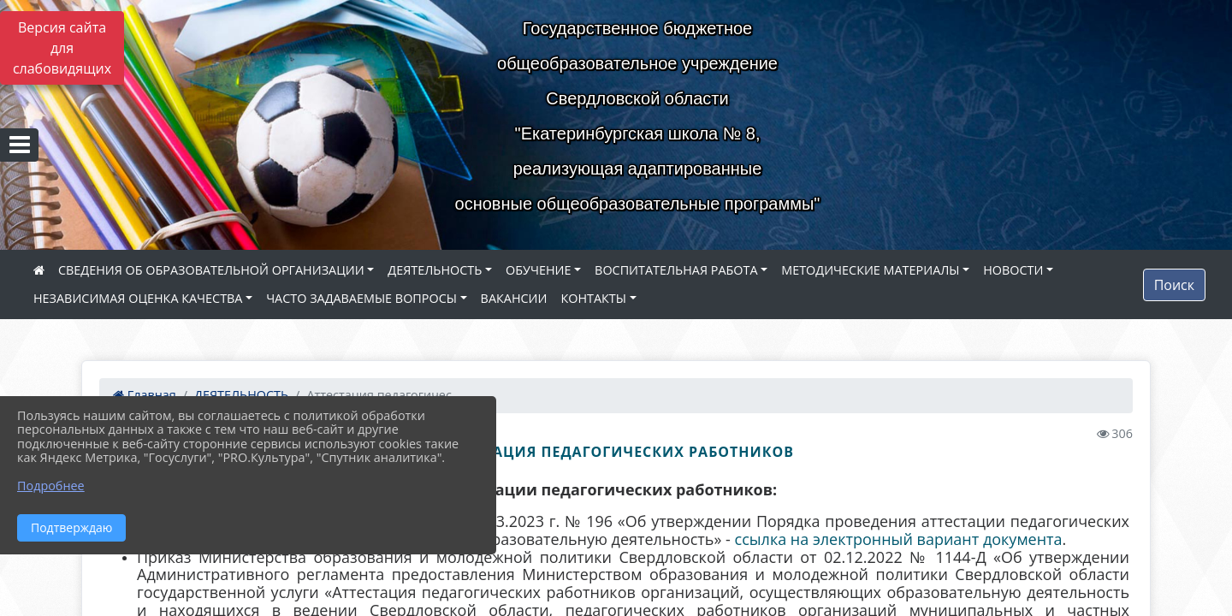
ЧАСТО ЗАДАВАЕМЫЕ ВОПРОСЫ (361, 298)
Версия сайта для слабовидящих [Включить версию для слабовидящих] (62, 48)
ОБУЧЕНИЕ (538, 270)
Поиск (1174, 284)
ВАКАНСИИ (514, 298)
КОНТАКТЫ (593, 298)
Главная (144, 395)
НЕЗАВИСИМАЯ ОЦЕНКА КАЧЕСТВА (137, 298)
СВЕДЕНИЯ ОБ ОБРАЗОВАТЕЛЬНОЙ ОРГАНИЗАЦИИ (211, 270)
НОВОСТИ (1013, 270)
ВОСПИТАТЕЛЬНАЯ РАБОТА (676, 270)
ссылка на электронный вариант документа (899, 539)
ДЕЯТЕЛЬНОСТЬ (435, 270)
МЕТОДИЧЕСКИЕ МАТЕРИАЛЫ (870, 270)
